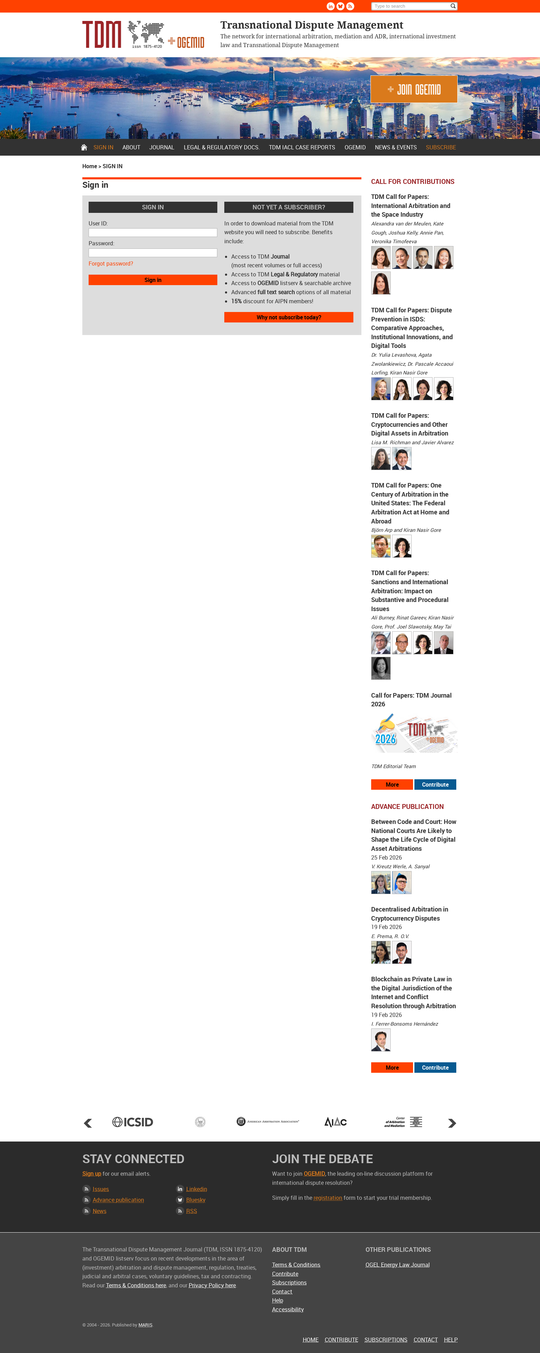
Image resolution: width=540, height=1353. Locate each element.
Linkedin (331, 6)
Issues (101, 1189)
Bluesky (340, 6)
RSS (191, 1211)
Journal (161, 147)
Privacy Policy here (212, 1285)
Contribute (435, 784)
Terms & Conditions (296, 1265)
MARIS (145, 1325)
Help (277, 1300)
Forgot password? (111, 263)
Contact (282, 1291)
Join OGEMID (414, 89)
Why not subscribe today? (289, 317)
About (131, 147)
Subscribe (441, 147)
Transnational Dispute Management (143, 34)
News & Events (396, 147)
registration (328, 1198)
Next (452, 1123)
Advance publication (118, 1200)
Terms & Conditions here (136, 1285)
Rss (350, 6)
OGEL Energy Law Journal (398, 1265)
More (392, 784)
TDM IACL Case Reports (302, 147)
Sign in (103, 147)
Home (84, 147)
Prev (87, 1123)
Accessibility (288, 1309)
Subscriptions (289, 1282)
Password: (101, 243)
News (99, 1211)
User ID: (98, 223)
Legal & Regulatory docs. (222, 147)
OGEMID (355, 147)
